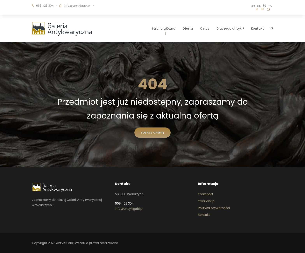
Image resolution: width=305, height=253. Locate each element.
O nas (204, 28)
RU (270, 6)
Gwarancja (206, 201)
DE (258, 6)
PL (264, 6)
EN (253, 6)
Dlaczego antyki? (230, 28)
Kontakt (257, 28)
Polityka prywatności (214, 208)
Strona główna (164, 28)
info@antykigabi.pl (77, 6)
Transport (205, 194)
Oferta (187, 28)
